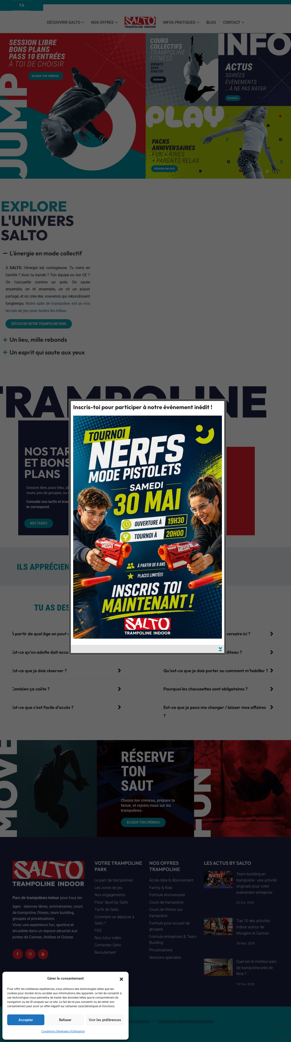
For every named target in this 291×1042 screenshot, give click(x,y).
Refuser (65, 1020)
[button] (121, 978)
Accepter (25, 1020)
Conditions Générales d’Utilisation (63, 1031)
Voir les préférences (105, 1020)
